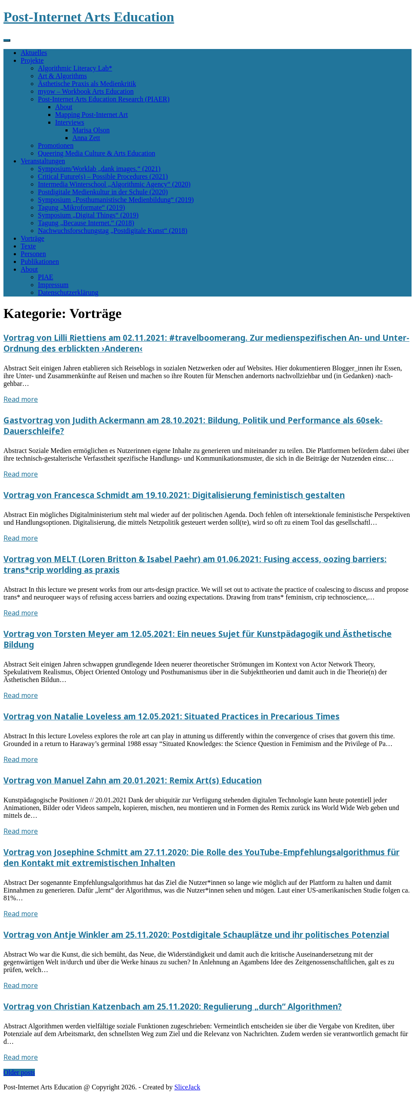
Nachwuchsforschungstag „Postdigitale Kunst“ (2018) (112, 230)
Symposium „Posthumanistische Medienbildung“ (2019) (116, 199)
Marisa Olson (91, 130)
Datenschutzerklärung (68, 292)
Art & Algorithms (62, 76)
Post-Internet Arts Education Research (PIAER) (104, 99)
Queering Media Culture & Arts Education (96, 153)
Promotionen (56, 145)
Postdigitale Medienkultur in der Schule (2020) (103, 192)
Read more (20, 399)
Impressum (53, 284)
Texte (28, 246)
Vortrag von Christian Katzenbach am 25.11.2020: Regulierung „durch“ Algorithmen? (172, 1006)
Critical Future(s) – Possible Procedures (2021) (103, 176)
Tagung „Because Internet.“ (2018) (86, 222)
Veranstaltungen (43, 161)
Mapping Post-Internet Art (91, 114)
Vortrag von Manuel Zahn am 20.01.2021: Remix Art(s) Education (132, 780)
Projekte (32, 60)
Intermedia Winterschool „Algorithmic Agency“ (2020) (114, 184)
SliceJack (187, 1087)
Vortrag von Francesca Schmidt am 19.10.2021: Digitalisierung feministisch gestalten (174, 494)
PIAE (45, 277)
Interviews (69, 122)
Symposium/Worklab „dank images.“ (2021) (99, 168)
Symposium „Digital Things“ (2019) (88, 215)
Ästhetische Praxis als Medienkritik (87, 83)
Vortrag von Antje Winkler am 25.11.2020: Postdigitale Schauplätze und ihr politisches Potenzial (196, 934)
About (63, 106)
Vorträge (32, 238)
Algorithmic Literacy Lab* (75, 68)
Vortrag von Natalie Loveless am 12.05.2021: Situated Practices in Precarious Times (171, 716)
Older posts (19, 1072)
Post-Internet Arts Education (88, 16)
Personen (33, 253)
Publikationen (40, 261)
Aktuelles (34, 52)
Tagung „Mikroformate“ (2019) (81, 207)
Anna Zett (86, 137)
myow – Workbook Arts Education (85, 91)
